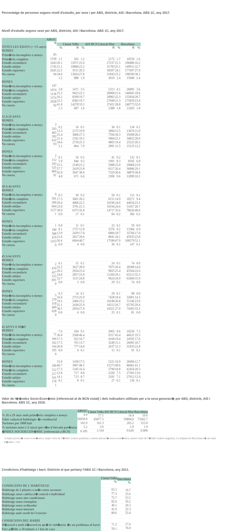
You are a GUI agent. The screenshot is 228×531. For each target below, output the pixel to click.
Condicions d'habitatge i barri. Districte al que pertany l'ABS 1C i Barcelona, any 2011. (65, 469)
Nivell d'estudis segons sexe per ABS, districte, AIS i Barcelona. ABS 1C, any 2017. (63, 30)
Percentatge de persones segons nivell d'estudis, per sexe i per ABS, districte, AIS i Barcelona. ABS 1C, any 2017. (86, 12)
